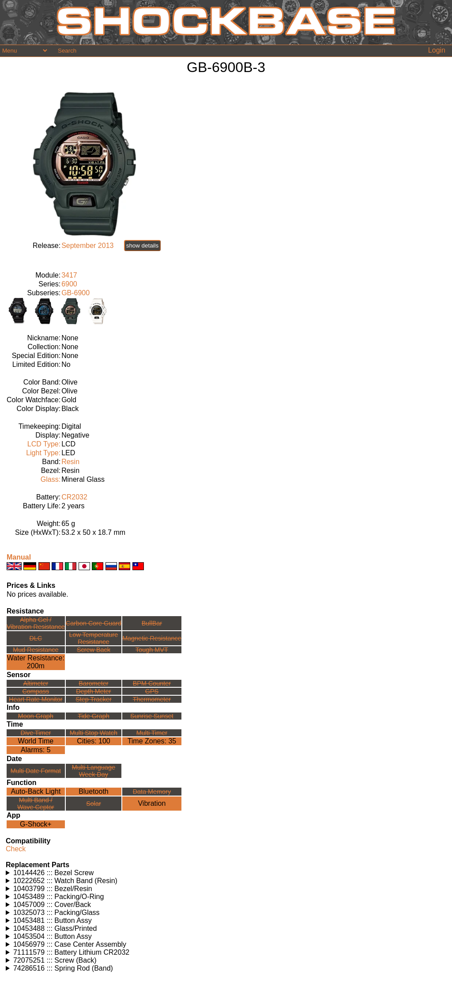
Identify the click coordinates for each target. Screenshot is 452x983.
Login (436, 50)
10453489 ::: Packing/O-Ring (58, 896)
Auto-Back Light (35, 791)
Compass (35, 691)
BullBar (152, 623)
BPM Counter (152, 683)
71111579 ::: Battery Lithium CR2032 (71, 952)
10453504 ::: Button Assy (52, 936)
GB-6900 (75, 293)
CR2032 (74, 497)
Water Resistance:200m (35, 662)
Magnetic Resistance (151, 638)
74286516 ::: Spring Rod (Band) (63, 968)
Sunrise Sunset (151, 716)
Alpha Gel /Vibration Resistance (36, 623)
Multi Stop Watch (93, 732)
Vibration (152, 803)
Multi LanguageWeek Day (93, 771)
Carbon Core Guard (93, 623)
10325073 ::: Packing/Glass (56, 912)
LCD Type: (43, 444)
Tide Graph (93, 716)
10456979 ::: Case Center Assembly (69, 944)
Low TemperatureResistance (93, 638)
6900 (69, 284)
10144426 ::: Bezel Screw (53, 872)
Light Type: (43, 453)
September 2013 (87, 245)
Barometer (93, 683)
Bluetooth (94, 791)
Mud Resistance (35, 649)
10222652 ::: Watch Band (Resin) (65, 880)
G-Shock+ (36, 824)
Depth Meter (93, 691)
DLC (35, 638)
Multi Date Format (36, 770)
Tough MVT (152, 649)
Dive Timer (35, 732)
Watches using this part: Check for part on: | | (226, 873)
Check (16, 849)
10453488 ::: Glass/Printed (55, 928)
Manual (19, 557)
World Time (36, 741)
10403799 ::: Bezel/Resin (52, 888)
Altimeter (35, 683)
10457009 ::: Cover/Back (52, 904)
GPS (151, 691)
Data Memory (152, 791)
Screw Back (93, 649)
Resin (70, 461)
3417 (69, 275)
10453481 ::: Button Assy (52, 920)
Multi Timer (151, 732)
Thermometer (152, 699)
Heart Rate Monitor (36, 699)
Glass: (50, 479)
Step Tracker (93, 699)
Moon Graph (35, 716)
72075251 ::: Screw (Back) (55, 960)
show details (142, 245)
